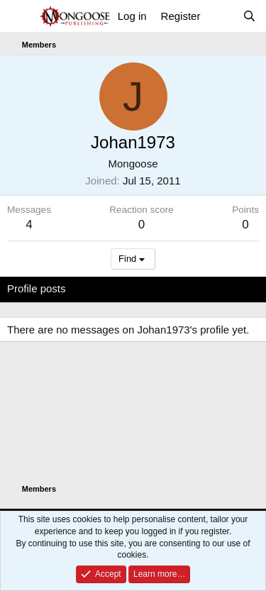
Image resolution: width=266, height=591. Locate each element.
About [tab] (227, 288)
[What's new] (221, 16)
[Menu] (19, 16)
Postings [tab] (178, 288)
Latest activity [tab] (112, 288)
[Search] (249, 16)
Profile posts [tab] (36, 288)
